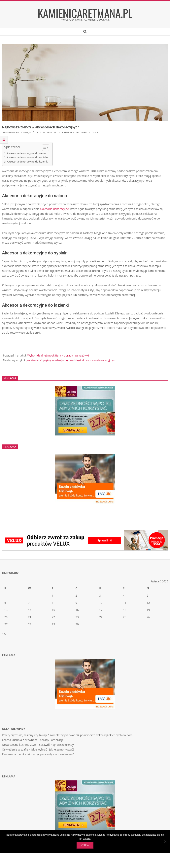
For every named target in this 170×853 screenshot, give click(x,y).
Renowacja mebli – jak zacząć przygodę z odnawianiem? (38, 754)
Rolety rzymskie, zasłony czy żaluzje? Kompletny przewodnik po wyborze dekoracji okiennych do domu (68, 735)
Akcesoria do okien (87, 132)
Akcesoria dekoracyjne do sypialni (27, 157)
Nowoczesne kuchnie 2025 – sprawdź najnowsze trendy (38, 745)
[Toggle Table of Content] (43, 147)
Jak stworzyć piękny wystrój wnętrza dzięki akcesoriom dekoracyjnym (71, 360)
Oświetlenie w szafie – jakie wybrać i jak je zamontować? (38, 749)
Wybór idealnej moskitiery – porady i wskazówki (58, 355)
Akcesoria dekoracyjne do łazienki (27, 161)
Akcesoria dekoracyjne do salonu (27, 153)
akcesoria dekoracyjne (54, 209)
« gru (5, 633)
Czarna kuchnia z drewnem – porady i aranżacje (33, 740)
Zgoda (84, 845)
